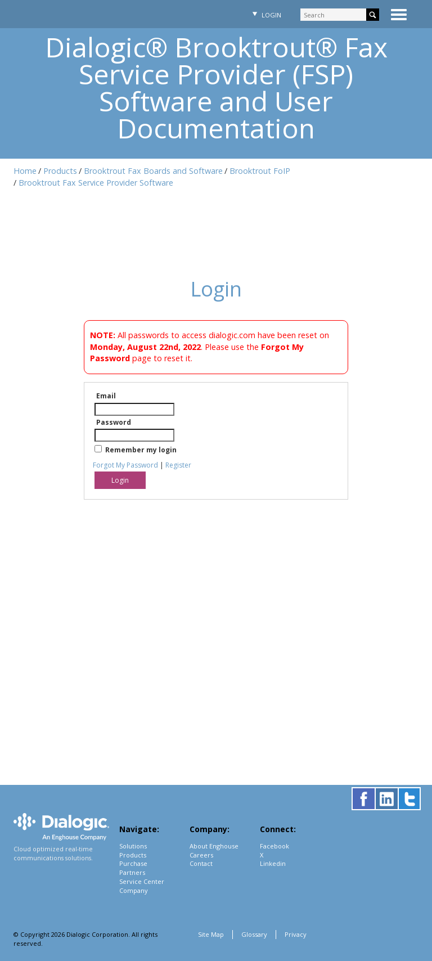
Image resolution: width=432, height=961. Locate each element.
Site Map (211, 934)
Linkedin (273, 863)
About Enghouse (214, 846)
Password (113, 422)
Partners (132, 872)
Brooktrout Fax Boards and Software (153, 170)
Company (133, 890)
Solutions (133, 846)
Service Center (141, 881)
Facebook (274, 846)
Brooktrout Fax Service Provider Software (96, 182)
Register (178, 465)
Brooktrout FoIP (260, 170)
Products (60, 170)
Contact (201, 863)
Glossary (254, 934)
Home (25, 170)
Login (265, 15)
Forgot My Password (125, 465)
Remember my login (141, 450)
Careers (201, 855)
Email (106, 396)
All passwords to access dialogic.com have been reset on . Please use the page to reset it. (209, 346)
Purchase (133, 863)
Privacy (296, 934)
